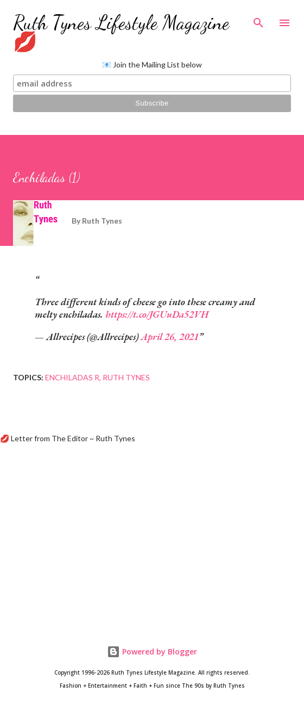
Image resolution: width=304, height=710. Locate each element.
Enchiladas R (72, 377)
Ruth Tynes (126, 377)
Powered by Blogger (152, 651)
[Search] (258, 19)
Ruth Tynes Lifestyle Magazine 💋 (121, 32)
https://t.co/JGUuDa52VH (156, 314)
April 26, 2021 (170, 336)
